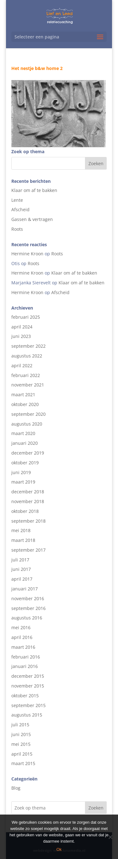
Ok (59, 849)
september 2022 (28, 346)
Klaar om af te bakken (34, 190)
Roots (17, 229)
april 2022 (21, 366)
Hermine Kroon (27, 254)
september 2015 (28, 705)
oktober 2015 (25, 696)
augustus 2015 (26, 715)
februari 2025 (25, 317)
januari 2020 (24, 443)
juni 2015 (21, 734)
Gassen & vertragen (32, 219)
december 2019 (27, 453)
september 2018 (28, 521)
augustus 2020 (26, 424)
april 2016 (21, 637)
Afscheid (20, 209)
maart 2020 (23, 433)
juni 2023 (21, 336)
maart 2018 (23, 540)
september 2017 (28, 550)
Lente (17, 200)
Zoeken (96, 808)
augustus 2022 (26, 356)
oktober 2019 (25, 463)
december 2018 (27, 492)
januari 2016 (24, 666)
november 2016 (27, 598)
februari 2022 (25, 375)
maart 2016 (23, 647)
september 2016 (28, 608)
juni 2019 (21, 472)
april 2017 (21, 579)
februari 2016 (25, 657)
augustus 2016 (26, 618)
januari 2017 (24, 589)
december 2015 (27, 676)
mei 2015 (21, 744)
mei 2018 (21, 530)
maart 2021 (23, 395)
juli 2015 (20, 725)
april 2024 (21, 327)
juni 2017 (21, 569)
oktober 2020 (25, 404)
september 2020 (28, 414)
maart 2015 (23, 763)
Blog (15, 788)
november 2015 (27, 686)
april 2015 (21, 754)
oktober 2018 (25, 511)
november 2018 (27, 501)
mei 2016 (21, 627)
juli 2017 (20, 560)
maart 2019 (23, 482)
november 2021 (27, 385)
